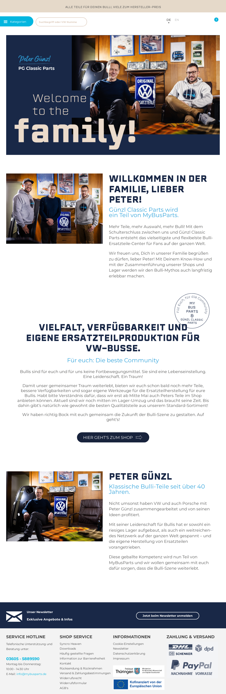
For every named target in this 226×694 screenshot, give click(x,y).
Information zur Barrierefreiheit (82, 658)
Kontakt (65, 663)
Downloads (68, 648)
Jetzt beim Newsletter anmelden (168, 616)
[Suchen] (82, 22)
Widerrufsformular (73, 683)
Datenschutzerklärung (129, 653)
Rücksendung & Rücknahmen (81, 668)
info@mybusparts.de (31, 674)
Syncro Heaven (70, 644)
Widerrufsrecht (71, 678)
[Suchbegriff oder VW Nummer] (61, 22)
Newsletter (121, 648)
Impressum (121, 658)
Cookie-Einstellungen (128, 644)
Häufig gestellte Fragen (77, 653)
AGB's (64, 688)
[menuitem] (78, 21)
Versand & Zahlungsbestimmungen (85, 673)
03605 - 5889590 (23, 658)
